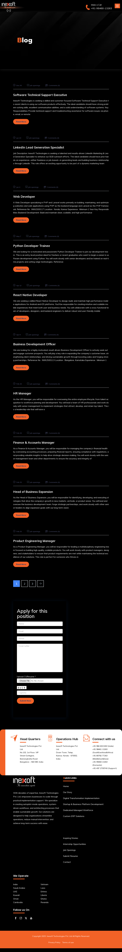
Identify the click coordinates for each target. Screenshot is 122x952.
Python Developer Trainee (34, 246)
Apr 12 (17, 285)
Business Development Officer (37, 344)
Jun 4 (17, 187)
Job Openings (69, 853)
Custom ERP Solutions (73, 819)
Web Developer (25, 196)
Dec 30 (17, 85)
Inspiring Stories (70, 841)
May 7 (17, 236)
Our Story (67, 795)
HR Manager (23, 393)
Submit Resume (70, 859)
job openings (36, 85)
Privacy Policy (54, 946)
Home (66, 789)
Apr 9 (17, 334)
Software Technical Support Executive (44, 95)
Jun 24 (17, 138)
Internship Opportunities (74, 847)
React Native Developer (32, 295)
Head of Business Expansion (36, 491)
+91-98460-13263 (101, 8)
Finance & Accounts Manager (37, 442)
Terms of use (68, 946)
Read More (21, 121)
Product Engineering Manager (37, 541)
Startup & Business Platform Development (83, 807)
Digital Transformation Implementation (81, 801)
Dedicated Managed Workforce (78, 813)
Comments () (55, 85)
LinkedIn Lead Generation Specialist (42, 147)
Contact (67, 865)
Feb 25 (17, 384)
